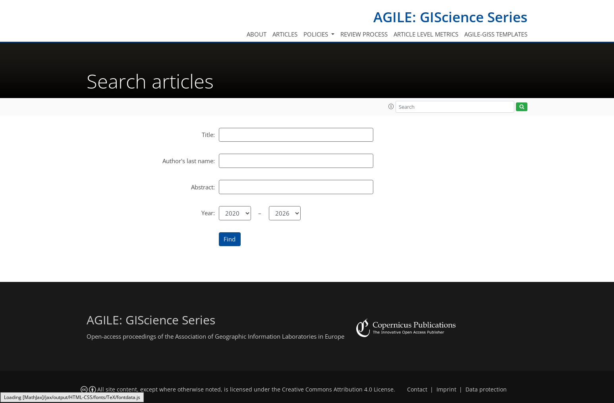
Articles (284, 34)
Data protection (486, 389)
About (256, 34)
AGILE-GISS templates (495, 34)
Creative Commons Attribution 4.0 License (338, 389)
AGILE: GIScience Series (450, 17)
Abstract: (203, 187)
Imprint (446, 389)
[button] (391, 106)
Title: (208, 135)
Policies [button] (316, 34)
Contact (417, 389)
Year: (208, 213)
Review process (364, 34)
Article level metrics (426, 34)
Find (230, 239)
